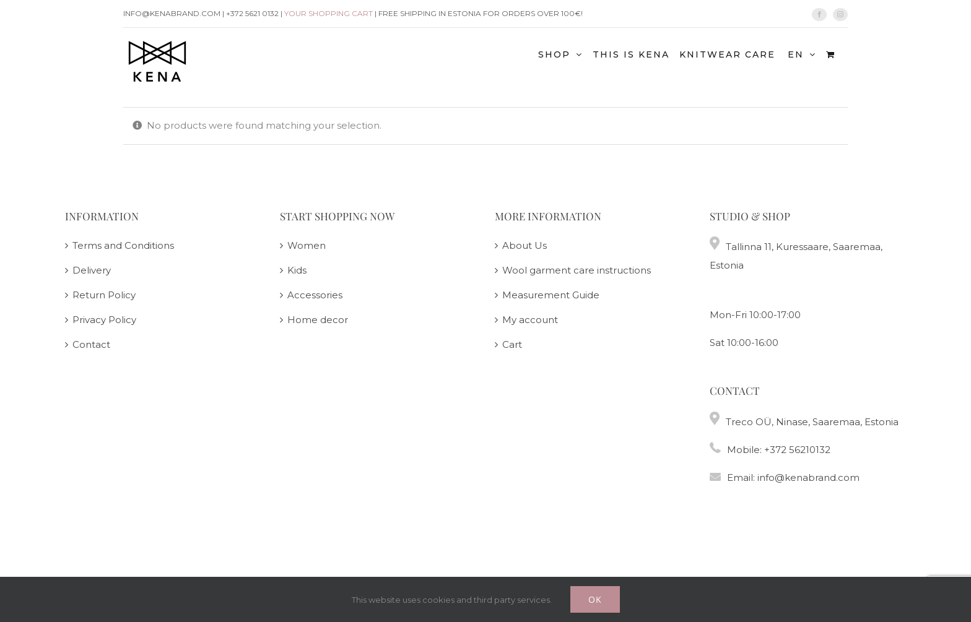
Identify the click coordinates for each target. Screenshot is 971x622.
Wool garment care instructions (576, 270)
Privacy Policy (104, 320)
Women (306, 245)
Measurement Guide (550, 295)
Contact (91, 344)
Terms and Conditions (123, 245)
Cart (512, 344)
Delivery (91, 270)
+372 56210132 (797, 450)
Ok (595, 599)
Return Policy (104, 295)
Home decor (317, 320)
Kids (297, 270)
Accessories (314, 295)
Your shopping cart (328, 13)
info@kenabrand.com (808, 477)
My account (530, 320)
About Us (524, 245)
